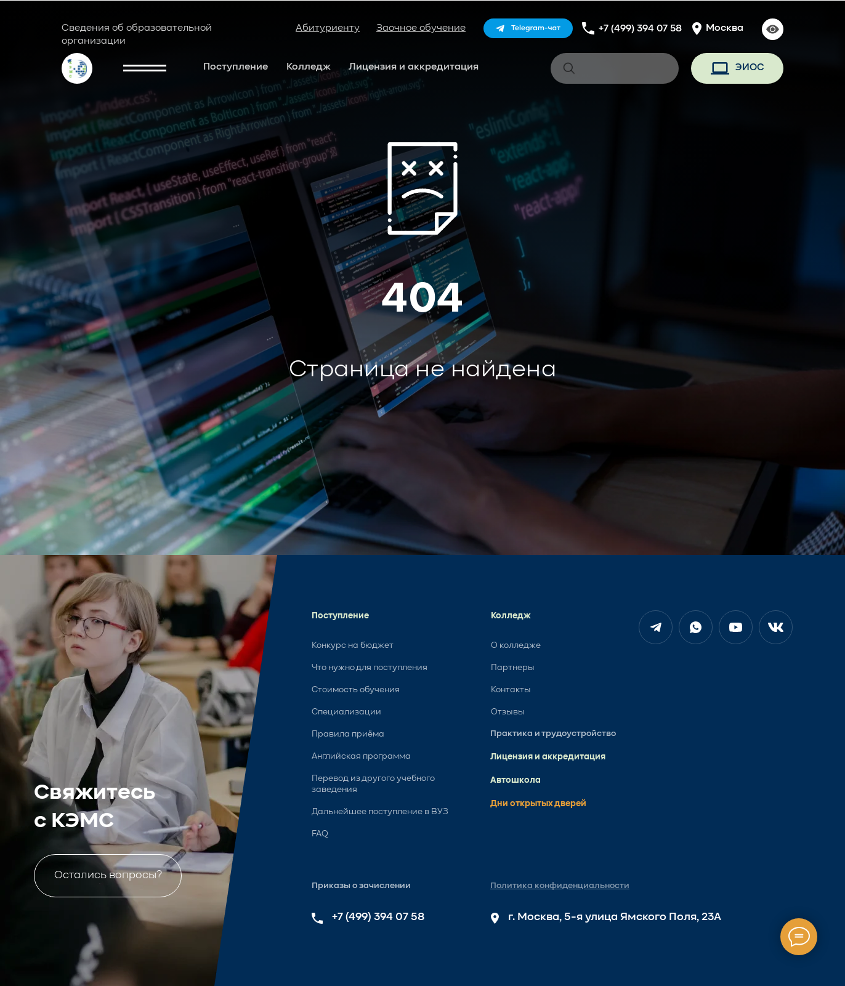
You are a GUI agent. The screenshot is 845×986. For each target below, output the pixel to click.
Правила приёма (348, 734)
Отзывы (508, 712)
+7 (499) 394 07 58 (640, 29)
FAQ (320, 834)
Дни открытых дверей (538, 803)
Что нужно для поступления (369, 667)
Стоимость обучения (356, 689)
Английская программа (361, 756)
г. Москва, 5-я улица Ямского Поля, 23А (614, 917)
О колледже (516, 645)
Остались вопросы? (108, 875)
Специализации (346, 712)
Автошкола (515, 780)
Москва (724, 28)
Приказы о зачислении (361, 885)
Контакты (511, 689)
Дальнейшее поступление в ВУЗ (380, 811)
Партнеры (513, 667)
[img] (528, 28)
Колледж (308, 67)
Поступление (235, 67)
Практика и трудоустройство (553, 733)
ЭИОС (749, 68)
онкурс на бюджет (355, 645)
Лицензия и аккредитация (414, 67)
